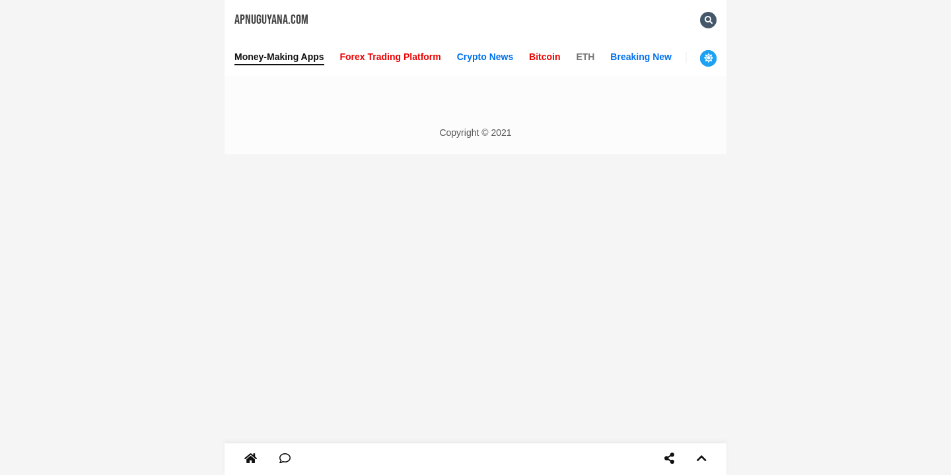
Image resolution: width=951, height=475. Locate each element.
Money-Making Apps (279, 56)
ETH (585, 56)
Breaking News (643, 56)
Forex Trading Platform (390, 56)
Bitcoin (544, 56)
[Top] (702, 459)
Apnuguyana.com (271, 20)
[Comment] (284, 459)
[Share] (669, 459)
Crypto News (485, 56)
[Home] (250, 459)
